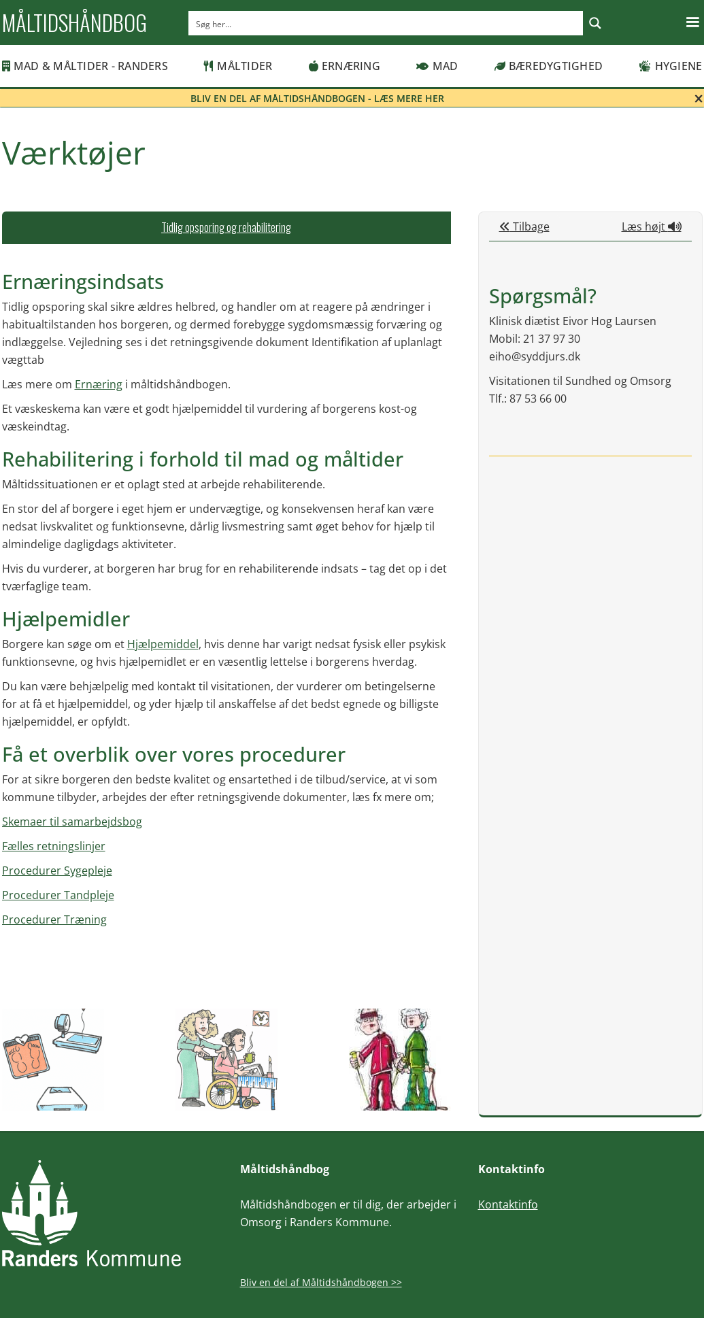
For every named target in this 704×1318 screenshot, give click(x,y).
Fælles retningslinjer (53, 846)
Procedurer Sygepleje (57, 870)
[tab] (226, 228)
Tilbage (524, 226)
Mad (437, 65)
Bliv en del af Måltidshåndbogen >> (321, 1282)
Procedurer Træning (54, 919)
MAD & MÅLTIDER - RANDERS (85, 65)
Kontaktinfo (508, 1204)
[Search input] (386, 23)
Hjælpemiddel (163, 644)
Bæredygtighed (549, 65)
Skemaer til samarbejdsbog (72, 821)
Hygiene (670, 65)
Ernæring (344, 65)
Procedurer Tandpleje (58, 895)
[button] (692, 22)
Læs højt (652, 226)
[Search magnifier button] (595, 23)
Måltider (238, 65)
